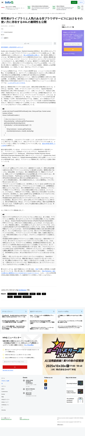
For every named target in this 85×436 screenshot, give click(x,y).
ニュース (15, 13)
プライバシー (60, 432)
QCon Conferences (5, 397)
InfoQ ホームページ (6, 13)
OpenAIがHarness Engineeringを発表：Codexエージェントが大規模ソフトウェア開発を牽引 (43, 328)
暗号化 (10, 300)
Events (3, 401)
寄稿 (3, 403)
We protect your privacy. (68, 53)
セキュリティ (18, 300)
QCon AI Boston (30, 395)
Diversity (4, 416)
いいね (6, 43)
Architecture (23, 294)
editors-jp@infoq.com (25, 427)
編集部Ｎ (7, 37)
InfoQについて (5, 409)
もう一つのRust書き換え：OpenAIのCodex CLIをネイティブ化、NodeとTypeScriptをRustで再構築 (14, 333)
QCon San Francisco (29, 400)
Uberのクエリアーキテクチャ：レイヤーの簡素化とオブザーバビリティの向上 (42, 333)
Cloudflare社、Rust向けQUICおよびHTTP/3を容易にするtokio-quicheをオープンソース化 (15, 321)
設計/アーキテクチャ (24, 298)
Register (73, 1)
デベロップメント (12, 298)
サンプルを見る (66, 39)
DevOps (33, 298)
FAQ (37, 271)
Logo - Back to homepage (10, 1)
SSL (39, 298)
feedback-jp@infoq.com (7, 427)
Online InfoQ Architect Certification (29, 388)
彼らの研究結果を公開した (35, 55)
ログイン (4, 393)
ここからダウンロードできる (22, 85)
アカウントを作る (6, 389)
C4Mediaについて (6, 413)
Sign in (80, 1)
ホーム (3, 385)
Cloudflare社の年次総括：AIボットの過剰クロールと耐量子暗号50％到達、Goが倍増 (15, 327)
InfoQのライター (6, 406)
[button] (72, 49)
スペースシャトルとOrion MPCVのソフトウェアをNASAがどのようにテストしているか (70, 332)
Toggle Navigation (3, 1)
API (44, 298)
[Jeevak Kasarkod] (3, 32)
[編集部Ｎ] (3, 38)
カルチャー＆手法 (64, 317)
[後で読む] (12, 43)
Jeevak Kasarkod (9, 32)
